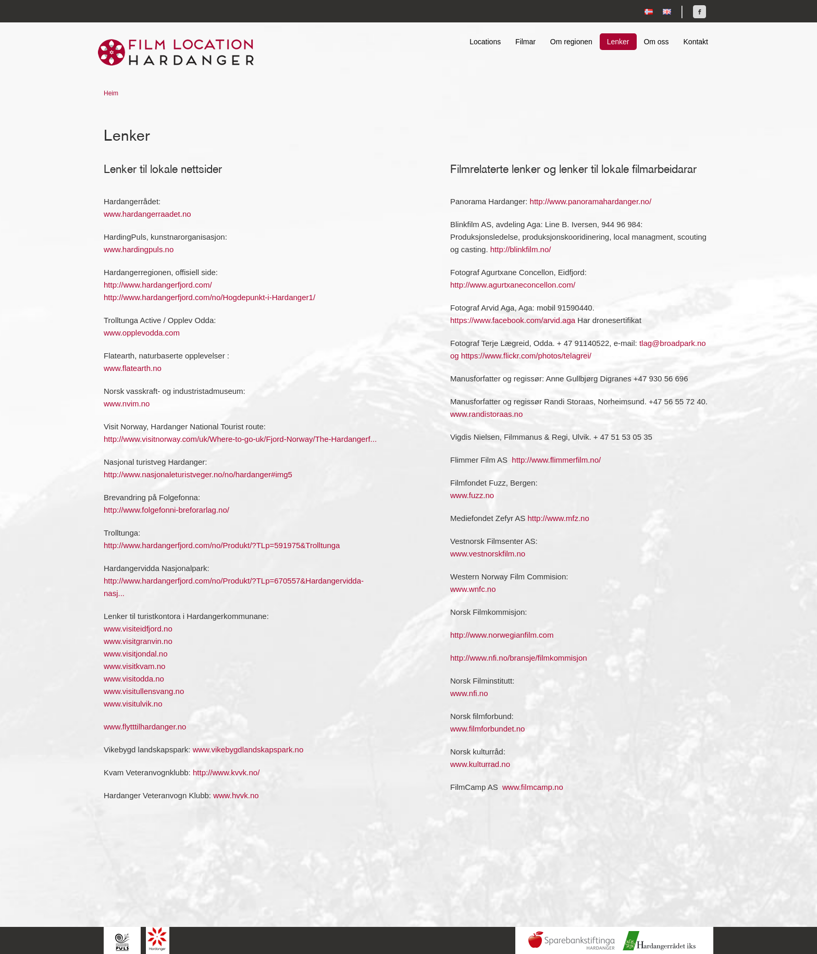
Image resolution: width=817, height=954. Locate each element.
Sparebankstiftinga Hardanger (571, 940)
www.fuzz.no (472, 495)
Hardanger (157, 939)
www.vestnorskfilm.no (487, 553)
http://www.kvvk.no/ (226, 772)
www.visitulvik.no (133, 703)
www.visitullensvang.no (144, 691)
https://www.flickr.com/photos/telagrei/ (526, 355)
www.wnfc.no (473, 589)
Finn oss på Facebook (699, 11)
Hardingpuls (122, 941)
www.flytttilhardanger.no (145, 726)
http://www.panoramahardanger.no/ (590, 201)
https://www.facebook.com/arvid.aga (512, 320)
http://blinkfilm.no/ (520, 249)
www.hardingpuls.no (139, 249)
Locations (485, 42)
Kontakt (696, 42)
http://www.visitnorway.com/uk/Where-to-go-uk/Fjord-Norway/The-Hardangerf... (240, 439)
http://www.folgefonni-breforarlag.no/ (166, 509)
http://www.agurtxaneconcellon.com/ (512, 284)
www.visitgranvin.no (138, 641)
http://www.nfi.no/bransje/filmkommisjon (518, 657)
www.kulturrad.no (480, 764)
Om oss (656, 42)
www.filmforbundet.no (487, 728)
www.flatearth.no (133, 368)
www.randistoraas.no (486, 414)
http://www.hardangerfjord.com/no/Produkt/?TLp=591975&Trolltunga (222, 545)
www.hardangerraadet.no (147, 213)
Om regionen (571, 42)
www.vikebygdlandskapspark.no (248, 749)
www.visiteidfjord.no (138, 628)
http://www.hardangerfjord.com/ (158, 284)
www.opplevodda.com (142, 332)
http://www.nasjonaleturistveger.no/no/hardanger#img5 (198, 474)
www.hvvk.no (236, 795)
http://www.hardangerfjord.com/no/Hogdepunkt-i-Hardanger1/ (209, 297)
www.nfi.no (469, 693)
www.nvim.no (127, 403)
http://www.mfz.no (558, 518)
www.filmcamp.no (532, 787)
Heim (111, 93)
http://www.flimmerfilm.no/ (556, 459)
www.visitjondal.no (136, 653)
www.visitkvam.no (134, 666)
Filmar (525, 42)
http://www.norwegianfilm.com (501, 634)
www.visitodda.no (134, 678)
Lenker (618, 42)
